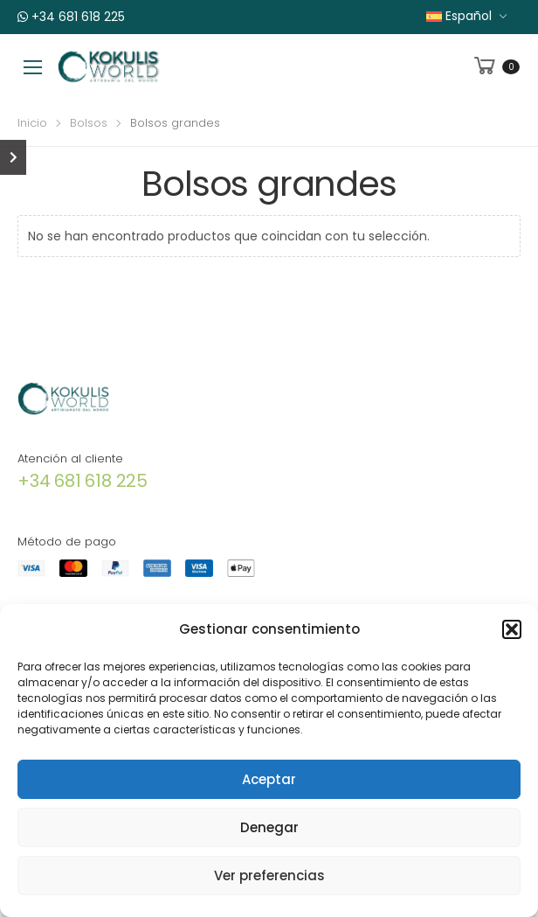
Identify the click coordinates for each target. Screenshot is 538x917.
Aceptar (269, 779)
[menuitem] (466, 16)
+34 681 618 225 (71, 16)
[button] (512, 629)
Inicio (32, 123)
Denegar (269, 827)
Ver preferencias (269, 875)
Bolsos (88, 123)
